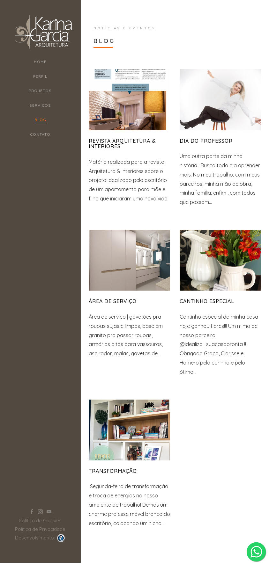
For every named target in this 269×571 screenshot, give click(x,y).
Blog (40, 119)
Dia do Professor (206, 141)
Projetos (40, 90)
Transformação (113, 471)
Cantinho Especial (207, 301)
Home (40, 61)
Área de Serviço (113, 301)
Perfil (40, 76)
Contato (40, 134)
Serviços (40, 105)
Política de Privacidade (40, 512)
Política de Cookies (40, 503)
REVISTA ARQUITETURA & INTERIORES (122, 144)
